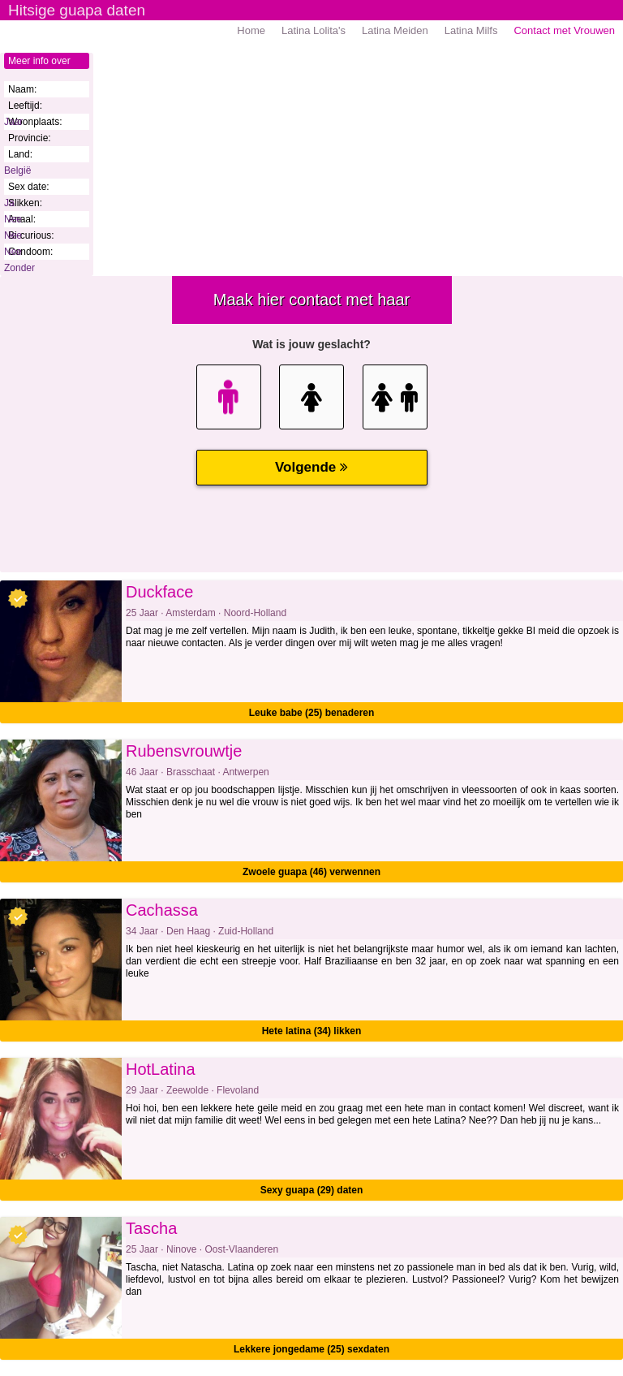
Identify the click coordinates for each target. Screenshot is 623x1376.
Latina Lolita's (313, 30)
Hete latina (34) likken (312, 1031)
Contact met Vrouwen (564, 30)
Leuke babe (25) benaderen (312, 712)
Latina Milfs (471, 30)
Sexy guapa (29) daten (311, 1190)
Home (251, 30)
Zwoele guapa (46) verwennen (311, 872)
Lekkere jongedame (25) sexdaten (311, 1349)
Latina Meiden (395, 30)
